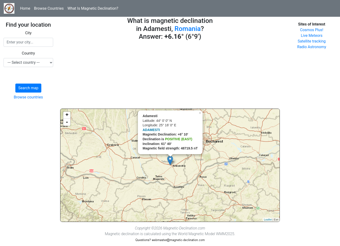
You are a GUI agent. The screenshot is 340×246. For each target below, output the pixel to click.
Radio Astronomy (311, 47)
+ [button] (66, 115)
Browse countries (28, 97)
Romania (187, 29)
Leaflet (268, 219)
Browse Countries (49, 8)
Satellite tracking (312, 41)
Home (25, 8)
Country (28, 53)
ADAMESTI (151, 130)
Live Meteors (312, 35)
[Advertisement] (170, 75)
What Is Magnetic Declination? (93, 8)
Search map (28, 88)
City (28, 33)
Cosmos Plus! (311, 30)
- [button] (66, 122)
